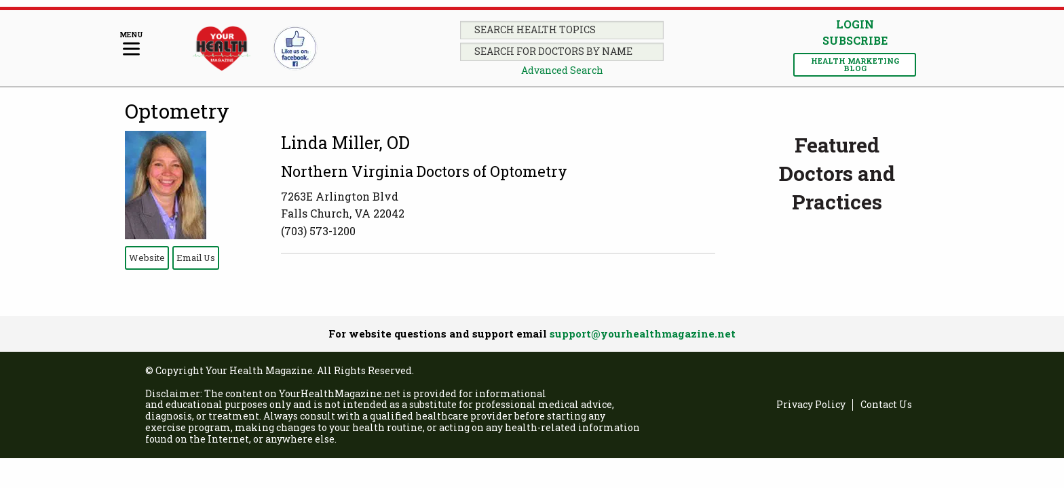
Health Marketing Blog (855, 64)
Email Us (195, 257)
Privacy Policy (811, 405)
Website (147, 257)
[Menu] (131, 44)
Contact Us (886, 405)
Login (855, 24)
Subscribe (855, 40)
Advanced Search (562, 70)
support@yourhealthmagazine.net (643, 333)
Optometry (177, 111)
